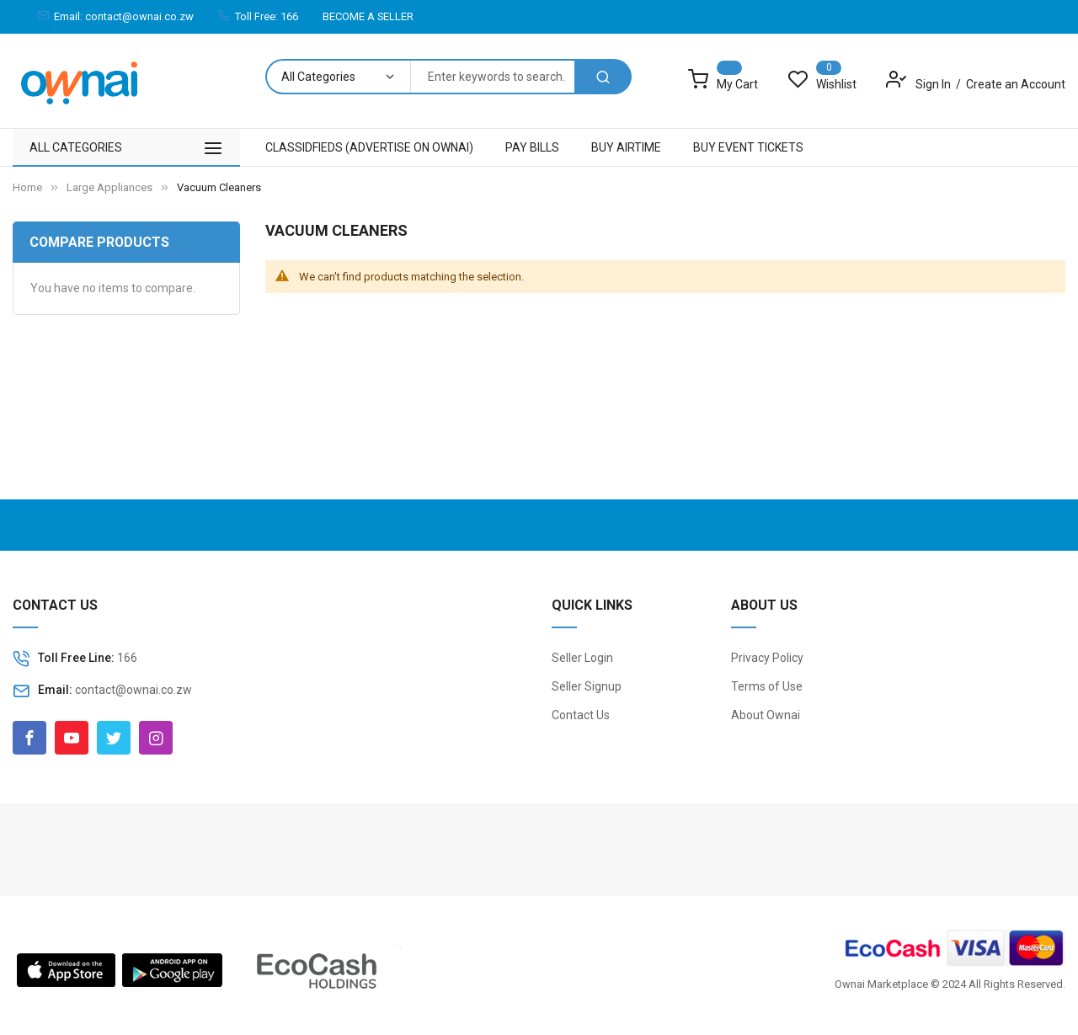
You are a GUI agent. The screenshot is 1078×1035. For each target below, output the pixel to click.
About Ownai (765, 715)
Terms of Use (767, 686)
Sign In (934, 84)
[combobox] (492, 77)
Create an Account (1015, 84)
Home (27, 187)
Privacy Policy (767, 657)
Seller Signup (587, 686)
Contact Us (581, 715)
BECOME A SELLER (368, 16)
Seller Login (582, 657)
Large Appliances (109, 187)
